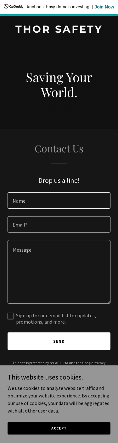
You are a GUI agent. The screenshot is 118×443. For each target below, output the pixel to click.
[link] (59, 31)
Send (59, 341)
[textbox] (59, 200)
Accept (58, 428)
